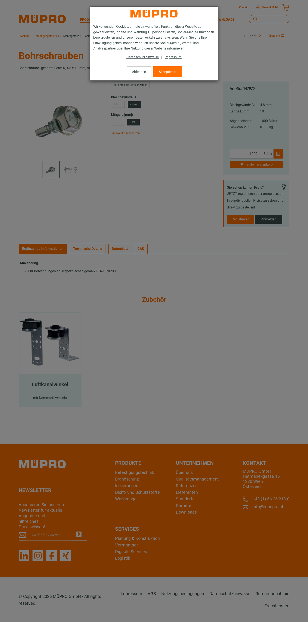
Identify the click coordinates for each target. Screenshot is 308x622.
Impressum (173, 57)
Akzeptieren (167, 72)
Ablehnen (139, 72)
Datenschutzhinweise (142, 57)
